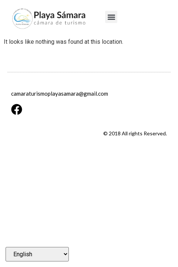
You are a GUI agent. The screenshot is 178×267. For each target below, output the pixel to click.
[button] (111, 17)
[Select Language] (37, 254)
